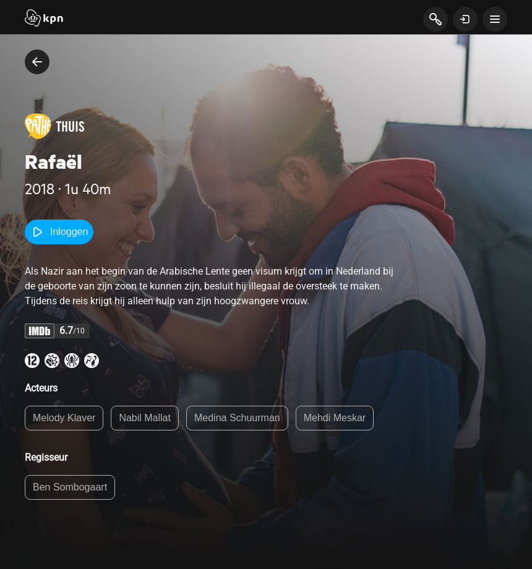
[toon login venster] (465, 19)
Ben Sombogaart (70, 487)
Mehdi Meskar (335, 418)
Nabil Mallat (145, 418)
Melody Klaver (64, 418)
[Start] (44, 19)
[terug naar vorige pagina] (37, 61)
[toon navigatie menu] (495, 19)
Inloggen (59, 231)
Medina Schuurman (237, 418)
